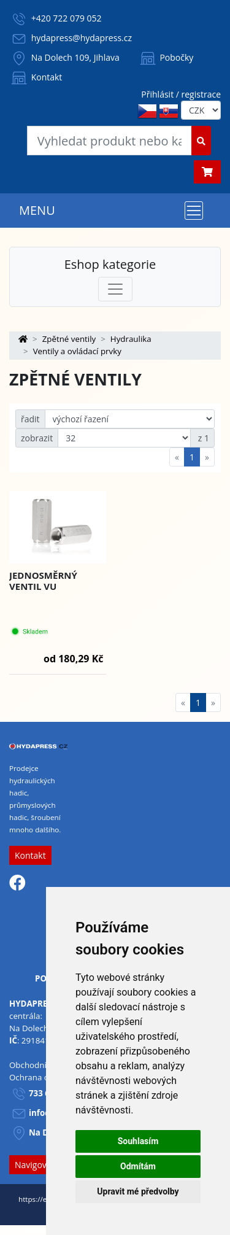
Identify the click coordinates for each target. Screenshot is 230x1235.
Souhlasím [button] (138, 1141)
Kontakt (35, 77)
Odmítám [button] (138, 1166)
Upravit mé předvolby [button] (137, 1191)
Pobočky (166, 57)
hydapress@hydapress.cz (81, 38)
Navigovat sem (44, 1165)
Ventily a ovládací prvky (77, 351)
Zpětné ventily (69, 338)
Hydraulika (130, 338)
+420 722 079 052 (66, 18)
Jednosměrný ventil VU (43, 580)
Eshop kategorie (110, 264)
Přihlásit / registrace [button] (181, 94)
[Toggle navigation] (194, 210)
